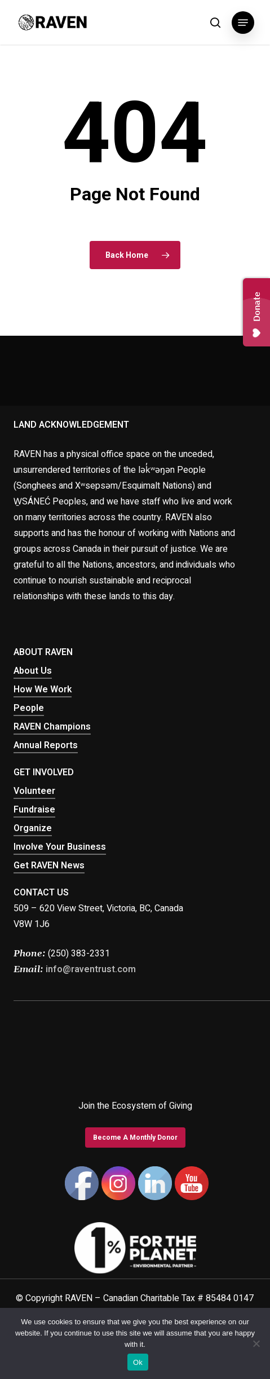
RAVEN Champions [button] (52, 727)
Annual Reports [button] (46, 745)
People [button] (29, 708)
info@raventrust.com (91, 969)
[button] (243, 22)
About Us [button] (33, 671)
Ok (138, 1362)
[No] (256, 1343)
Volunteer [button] (34, 791)
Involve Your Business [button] (60, 847)
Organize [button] (33, 828)
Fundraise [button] (34, 809)
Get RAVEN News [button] (49, 865)
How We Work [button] (43, 689)
